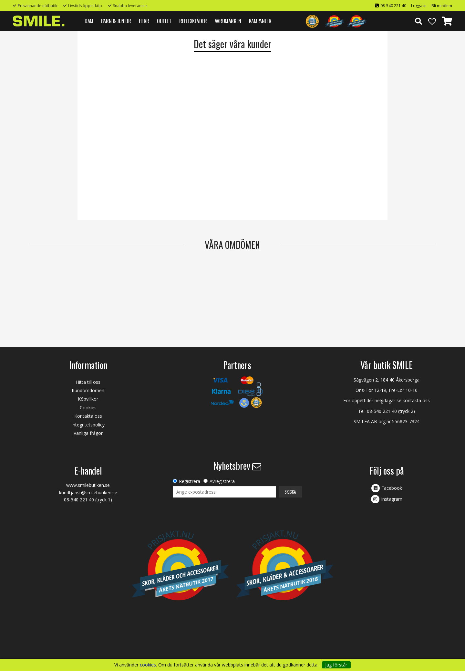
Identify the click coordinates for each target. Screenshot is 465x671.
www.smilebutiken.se (88, 485)
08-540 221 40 (393, 5)
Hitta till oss (88, 382)
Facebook (391, 488)
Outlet (164, 21)
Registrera (189, 481)
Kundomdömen (88, 390)
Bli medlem (441, 5)
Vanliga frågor (88, 433)
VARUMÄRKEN (228, 21)
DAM (89, 21)
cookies (148, 665)
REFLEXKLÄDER (193, 21)
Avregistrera (222, 481)
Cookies (88, 407)
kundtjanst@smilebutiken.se (88, 492)
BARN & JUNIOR (116, 21)
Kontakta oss (88, 416)
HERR (144, 21)
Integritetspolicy (88, 425)
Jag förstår (336, 665)
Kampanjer (260, 21)
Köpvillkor (88, 399)
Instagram (391, 499)
